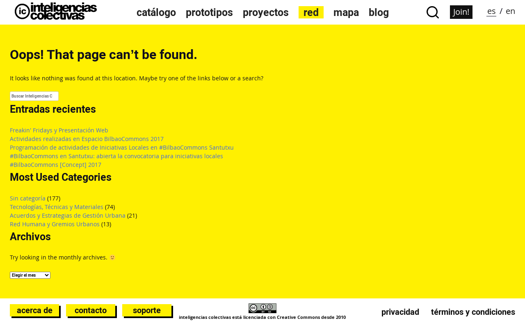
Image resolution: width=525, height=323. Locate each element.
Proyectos (266, 12)
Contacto (91, 310)
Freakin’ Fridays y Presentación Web (59, 130)
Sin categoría (28, 198)
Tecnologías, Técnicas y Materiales (56, 207)
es (491, 10)
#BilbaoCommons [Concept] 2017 (55, 164)
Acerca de (34, 310)
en (510, 10)
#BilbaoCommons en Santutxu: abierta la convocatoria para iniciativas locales (116, 156)
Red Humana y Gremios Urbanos (55, 224)
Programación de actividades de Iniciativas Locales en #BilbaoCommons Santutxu (122, 147)
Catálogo (156, 12)
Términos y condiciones (473, 312)
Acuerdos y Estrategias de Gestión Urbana (68, 215)
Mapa (346, 12)
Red (311, 12)
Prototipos (209, 12)
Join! (461, 11)
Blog (379, 12)
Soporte (147, 310)
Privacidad (400, 312)
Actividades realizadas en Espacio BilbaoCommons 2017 (87, 139)
